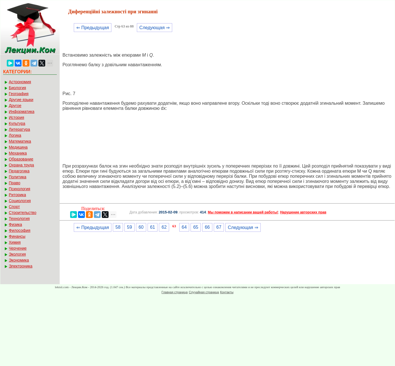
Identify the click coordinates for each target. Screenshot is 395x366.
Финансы (17, 236)
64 (184, 227)
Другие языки (21, 99)
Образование (21, 159)
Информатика (21, 111)
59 (129, 227)
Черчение (18, 248)
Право (14, 183)
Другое (15, 105)
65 (195, 227)
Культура (17, 123)
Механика (18, 153)
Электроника (21, 266)
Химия (15, 242)
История (16, 117)
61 (152, 227)
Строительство (22, 212)
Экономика (19, 260)
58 (117, 227)
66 (207, 227)
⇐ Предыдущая (92, 27)
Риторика (17, 194)
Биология (17, 87)
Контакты (227, 292)
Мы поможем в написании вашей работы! (243, 212)
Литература (19, 129)
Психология (19, 189)
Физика (15, 224)
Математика (20, 141)
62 (164, 227)
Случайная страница (204, 292)
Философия (19, 230)
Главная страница (174, 292)
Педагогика (19, 171)
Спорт (14, 206)
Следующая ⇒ (154, 27)
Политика (17, 177)
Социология (20, 200)
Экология (17, 254)
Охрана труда (21, 165)
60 (141, 227)
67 (218, 227)
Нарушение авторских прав (303, 212)
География (19, 93)
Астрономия (20, 82)
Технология (19, 218)
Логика (15, 135)
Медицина (18, 147)
